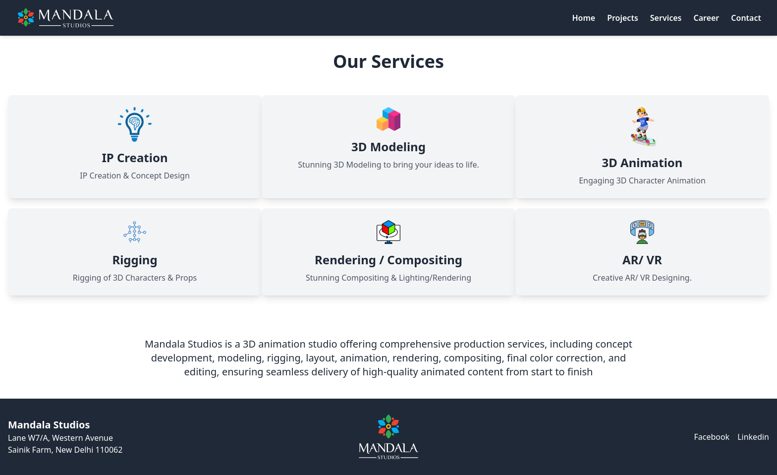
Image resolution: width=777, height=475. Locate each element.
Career (706, 17)
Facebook (711, 436)
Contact (746, 17)
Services (666, 17)
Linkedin (753, 436)
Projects (622, 17)
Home (583, 17)
